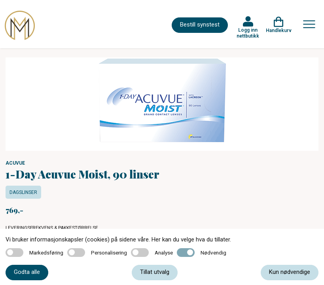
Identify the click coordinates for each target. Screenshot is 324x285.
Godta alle (27, 272)
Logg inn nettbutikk (248, 32)
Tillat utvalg (154, 272)
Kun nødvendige (289, 272)
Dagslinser (23, 192)
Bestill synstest (200, 24)
